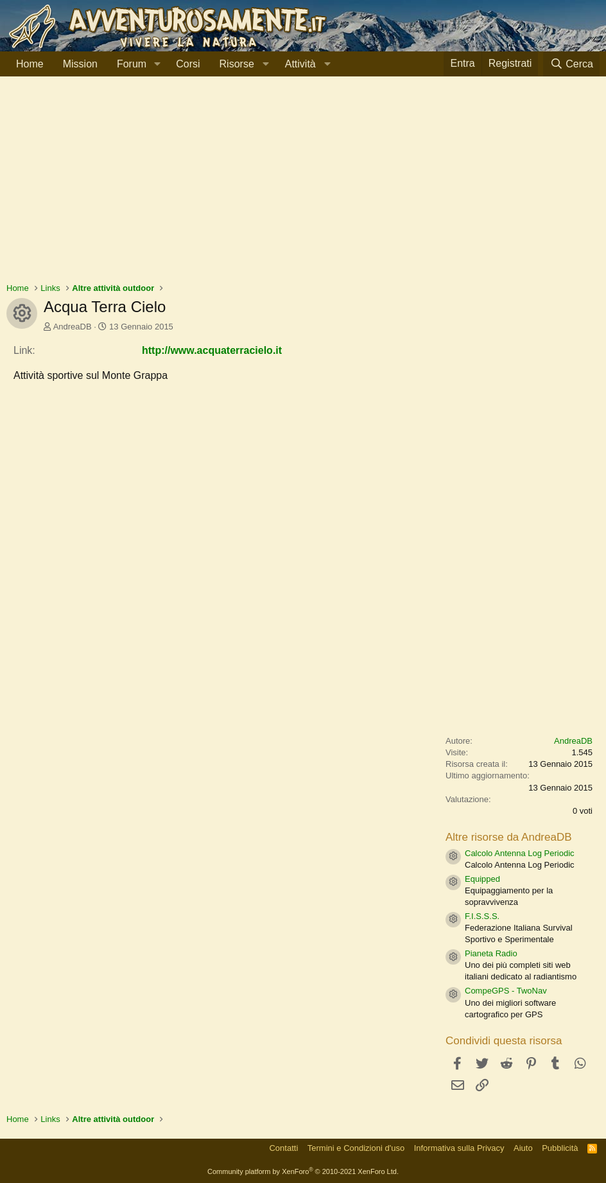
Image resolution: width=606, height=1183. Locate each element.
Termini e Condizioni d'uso (355, 1148)
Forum (131, 63)
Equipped (482, 879)
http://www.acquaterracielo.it (212, 350)
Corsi (188, 63)
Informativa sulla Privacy (459, 1148)
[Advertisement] (303, 186)
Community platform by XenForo (303, 1171)
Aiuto (523, 1148)
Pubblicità (560, 1148)
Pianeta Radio (491, 953)
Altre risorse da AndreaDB (509, 837)
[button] (157, 64)
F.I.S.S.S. (482, 916)
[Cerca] (571, 63)
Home (30, 63)
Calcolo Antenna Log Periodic (520, 853)
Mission (80, 63)
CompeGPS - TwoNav (506, 990)
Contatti (283, 1148)
